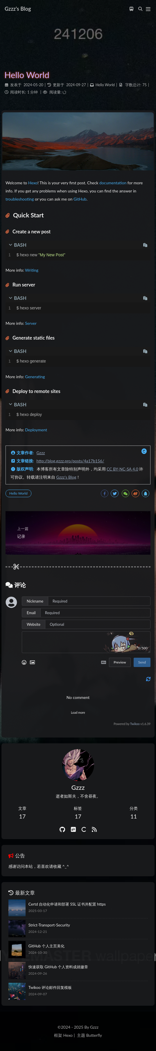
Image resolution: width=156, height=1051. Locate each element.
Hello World (105, 85)
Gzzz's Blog (66, 477)
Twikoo (135, 724)
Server (31, 323)
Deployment (36, 429)
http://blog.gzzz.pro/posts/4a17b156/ (70, 460)
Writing (31, 270)
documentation (112, 182)
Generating (35, 376)
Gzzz (41, 452)
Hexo (32, 182)
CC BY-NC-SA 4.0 (122, 468)
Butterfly (94, 1035)
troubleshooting (20, 199)
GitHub (80, 199)
